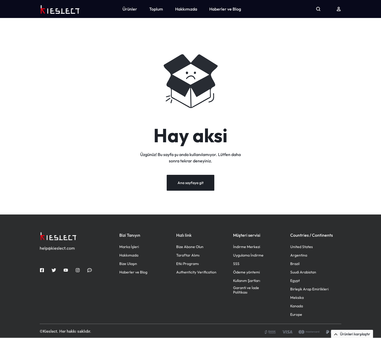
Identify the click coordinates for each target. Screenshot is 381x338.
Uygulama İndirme (248, 255)
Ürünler (130, 9)
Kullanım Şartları (246, 281)
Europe (296, 315)
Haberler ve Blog (225, 9)
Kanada (296, 306)
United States (301, 247)
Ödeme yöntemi (246, 272)
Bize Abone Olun (189, 247)
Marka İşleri (129, 247)
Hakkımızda (186, 9)
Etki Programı (187, 264)
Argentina (298, 255)
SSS (236, 264)
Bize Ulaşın (128, 264)
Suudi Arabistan (303, 272)
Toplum (156, 9)
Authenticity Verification (196, 272)
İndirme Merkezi (246, 247)
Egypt (295, 281)
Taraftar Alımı (187, 255)
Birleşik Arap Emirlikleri (309, 289)
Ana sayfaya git (190, 183)
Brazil (295, 264)
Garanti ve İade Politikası (246, 290)
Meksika (297, 298)
